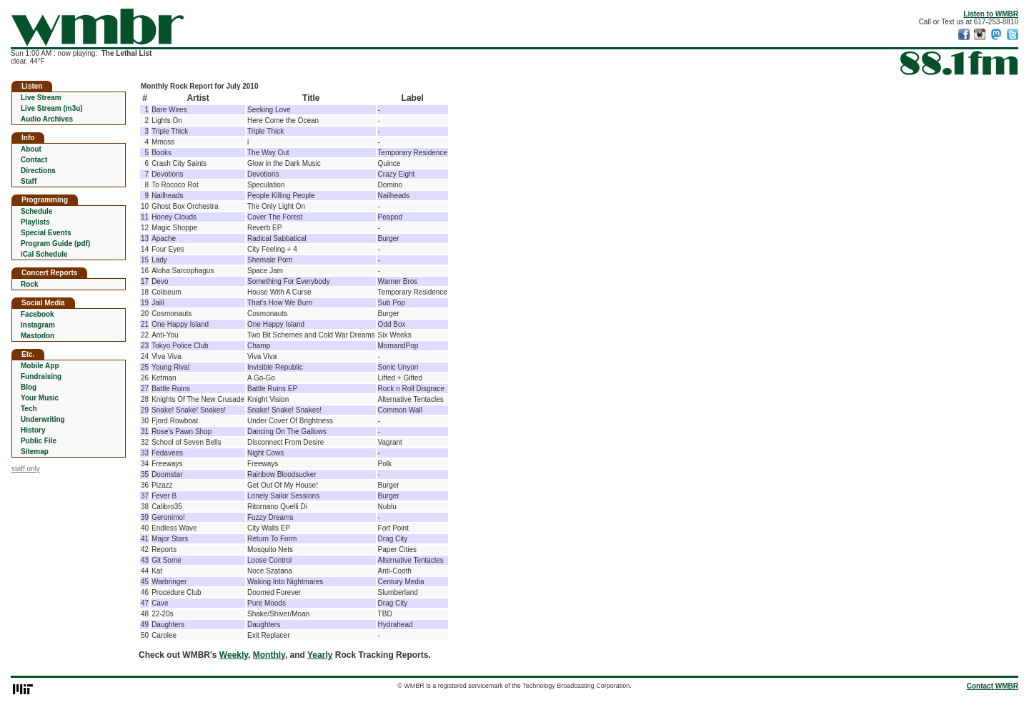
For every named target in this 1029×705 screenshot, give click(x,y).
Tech (29, 409)
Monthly (269, 655)
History (33, 430)
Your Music (40, 398)
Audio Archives (47, 119)
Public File (38, 441)
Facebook (37, 314)
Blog (28, 387)
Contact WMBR (992, 686)
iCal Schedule (44, 254)
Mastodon (37, 336)
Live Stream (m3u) (52, 108)
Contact (34, 160)
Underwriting (43, 419)
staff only (25, 469)
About (31, 149)
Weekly (233, 655)
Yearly (319, 655)
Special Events (46, 233)
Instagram (38, 325)
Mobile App (40, 366)
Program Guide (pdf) (55, 243)
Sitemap (35, 451)
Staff (28, 181)
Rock (29, 284)
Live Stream (41, 98)
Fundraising (41, 376)
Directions (38, 170)
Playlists (35, 222)
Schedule (36, 211)
